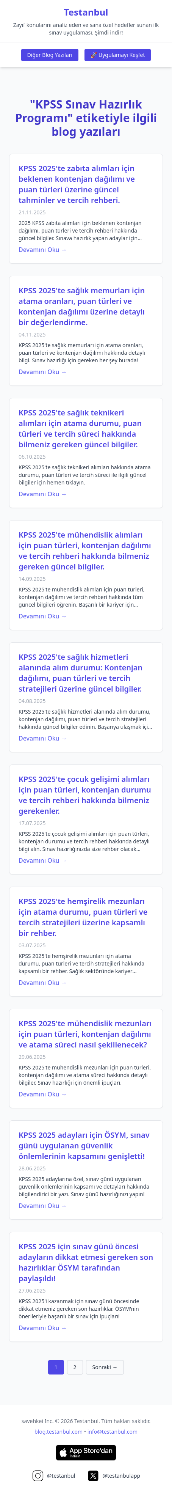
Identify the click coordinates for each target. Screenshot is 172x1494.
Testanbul (86, 12)
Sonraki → (105, 1367)
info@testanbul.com (113, 1431)
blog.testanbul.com (58, 1431)
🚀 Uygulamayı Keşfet (118, 54)
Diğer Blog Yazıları (49, 54)
